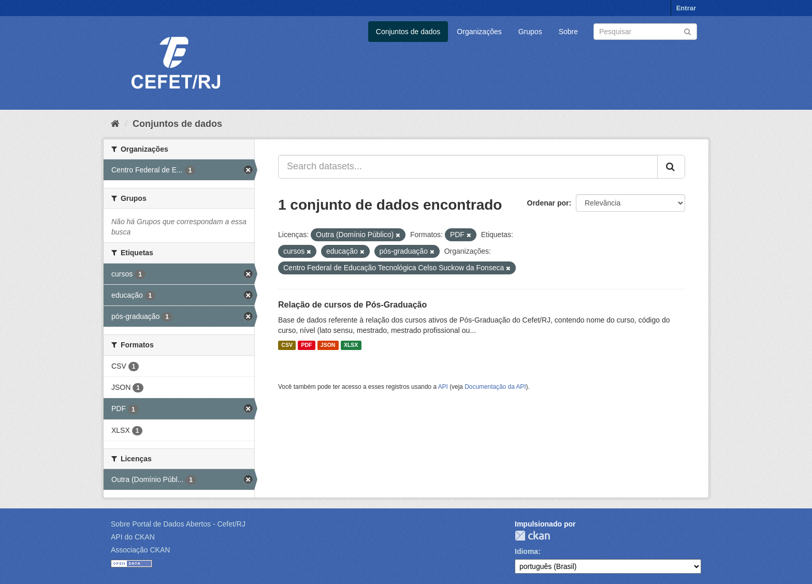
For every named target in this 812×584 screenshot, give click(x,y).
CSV (287, 345)
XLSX (351, 345)
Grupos (530, 31)
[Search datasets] (645, 31)
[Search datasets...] (468, 167)
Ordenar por (548, 203)
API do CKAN (133, 537)
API (443, 386)
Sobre (568, 31)
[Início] (115, 124)
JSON (328, 345)
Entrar (686, 8)
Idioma (526, 551)
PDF (306, 345)
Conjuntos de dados (408, 31)
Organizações (479, 31)
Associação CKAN (140, 550)
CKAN (532, 535)
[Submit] (687, 30)
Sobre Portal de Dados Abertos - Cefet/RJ (178, 524)
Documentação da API (495, 386)
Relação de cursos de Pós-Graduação (352, 304)
